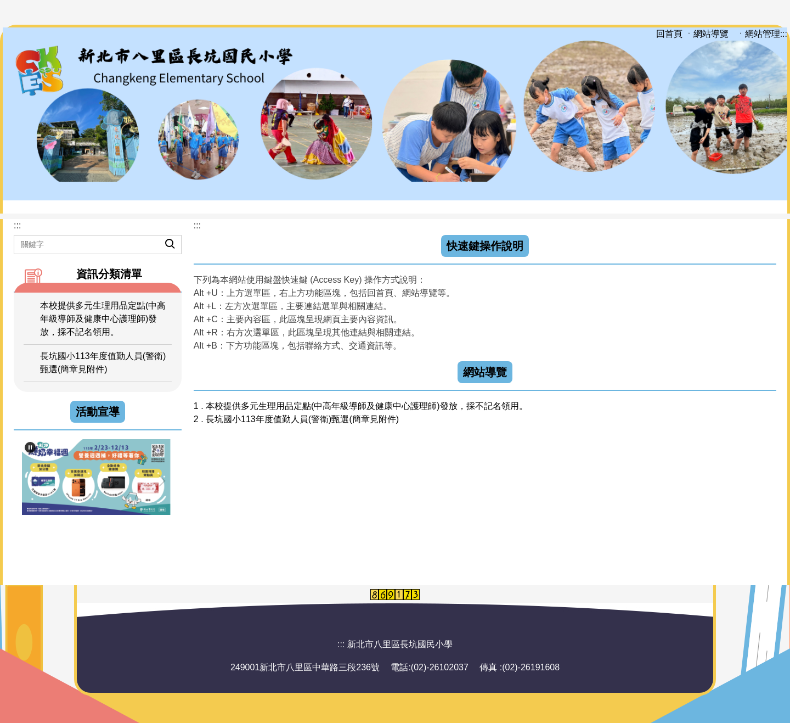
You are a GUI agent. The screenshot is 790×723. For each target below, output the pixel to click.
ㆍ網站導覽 (708, 33)
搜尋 (160, 235)
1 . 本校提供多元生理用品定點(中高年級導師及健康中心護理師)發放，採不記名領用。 (361, 406)
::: (783, 33)
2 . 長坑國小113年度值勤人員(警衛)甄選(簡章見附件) (296, 419)
